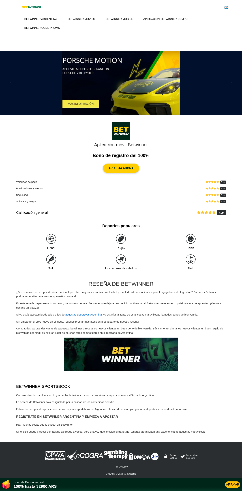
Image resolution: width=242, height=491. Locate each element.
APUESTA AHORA (121, 168)
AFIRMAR (232, 484)
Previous (11, 82)
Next (231, 82)
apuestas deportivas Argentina (83, 314)
